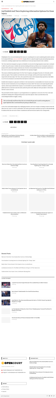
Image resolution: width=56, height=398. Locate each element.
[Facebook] (47, 396)
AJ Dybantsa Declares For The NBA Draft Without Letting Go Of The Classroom (21, 267)
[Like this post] (11, 52)
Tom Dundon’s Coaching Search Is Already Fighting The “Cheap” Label (18, 260)
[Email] (52, 396)
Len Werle (9, 15)
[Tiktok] (54, 396)
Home (3, 5)
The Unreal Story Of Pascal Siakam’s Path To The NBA (26, 317)
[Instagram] (49, 396)
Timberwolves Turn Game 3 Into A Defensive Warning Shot (16, 271)
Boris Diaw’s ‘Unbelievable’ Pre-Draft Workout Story (25, 291)
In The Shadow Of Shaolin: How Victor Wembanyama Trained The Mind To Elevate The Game (32, 309)
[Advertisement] (28, 238)
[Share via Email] (25, 52)
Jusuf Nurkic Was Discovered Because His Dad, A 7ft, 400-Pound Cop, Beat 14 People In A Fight (31, 301)
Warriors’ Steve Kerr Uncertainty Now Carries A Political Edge (17, 257)
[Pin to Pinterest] (21, 52)
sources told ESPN (17, 59)
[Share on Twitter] (18, 52)
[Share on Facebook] (15, 52)
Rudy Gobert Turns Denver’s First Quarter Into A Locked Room (17, 264)
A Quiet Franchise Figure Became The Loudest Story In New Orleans (30, 282)
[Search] (53, 1)
